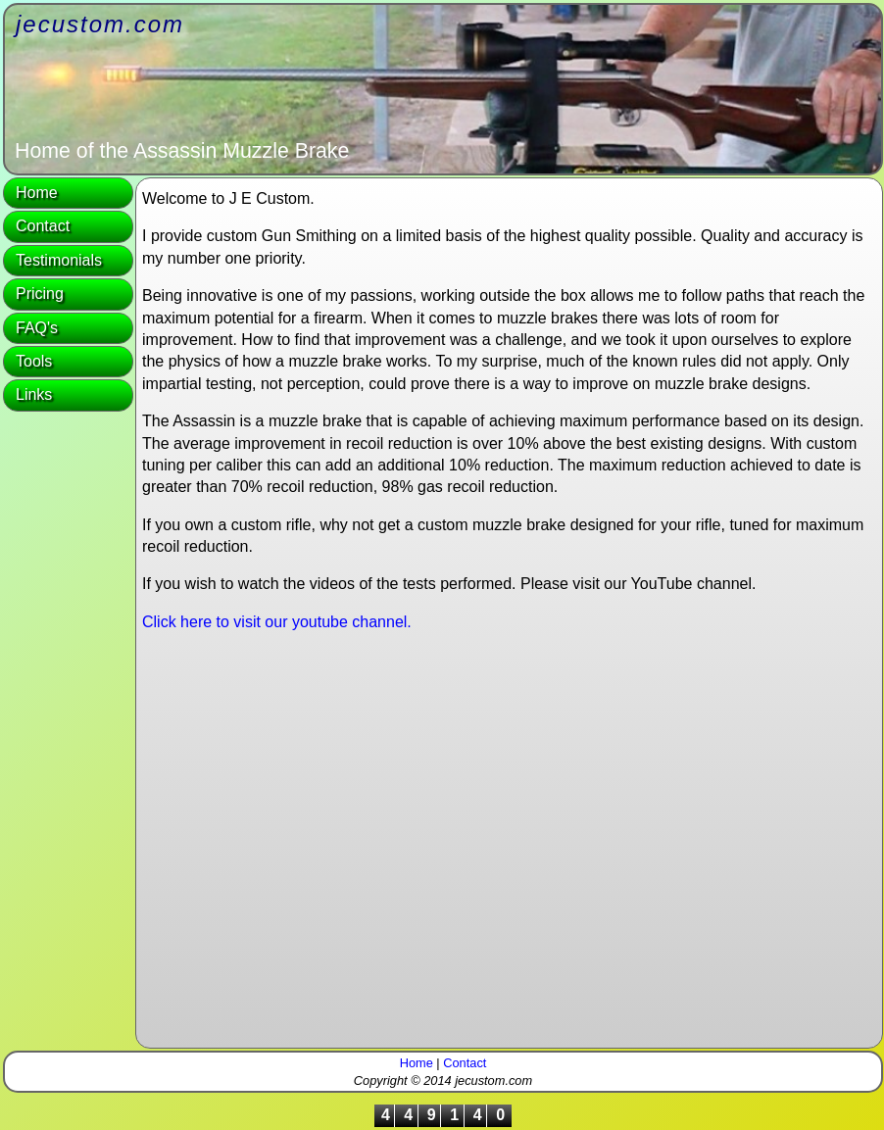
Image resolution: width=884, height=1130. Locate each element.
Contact (43, 226)
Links (34, 394)
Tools (34, 361)
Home (37, 192)
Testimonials (59, 260)
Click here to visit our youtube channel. (277, 622)
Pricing (40, 293)
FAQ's (37, 327)
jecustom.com (100, 24)
